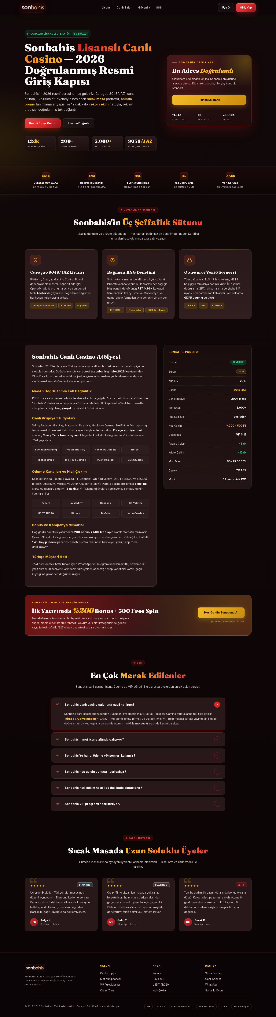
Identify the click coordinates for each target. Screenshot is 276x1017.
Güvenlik (142, 7)
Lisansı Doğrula (85, 124)
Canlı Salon (123, 7)
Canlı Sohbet (213, 979)
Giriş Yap (245, 7)
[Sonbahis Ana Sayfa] (59, 969)
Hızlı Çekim (159, 991)
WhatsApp (211, 985)
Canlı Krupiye (108, 974)
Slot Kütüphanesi (110, 979)
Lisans (104, 7)
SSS (157, 7)
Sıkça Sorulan (213, 974)
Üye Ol (224, 7)
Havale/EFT (160, 979)
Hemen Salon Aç (209, 100)
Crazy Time (107, 991)
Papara (157, 974)
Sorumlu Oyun (214, 991)
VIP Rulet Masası (110, 985)
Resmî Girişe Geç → (45, 124)
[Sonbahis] (33, 7)
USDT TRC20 (161, 985)
